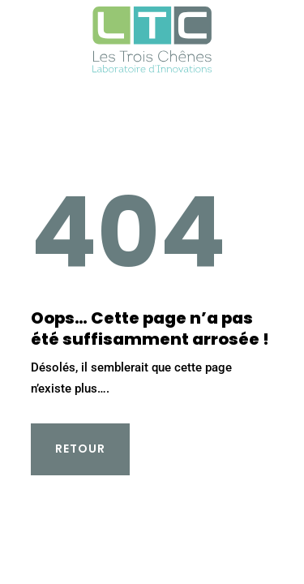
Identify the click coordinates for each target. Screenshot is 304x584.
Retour (80, 448)
